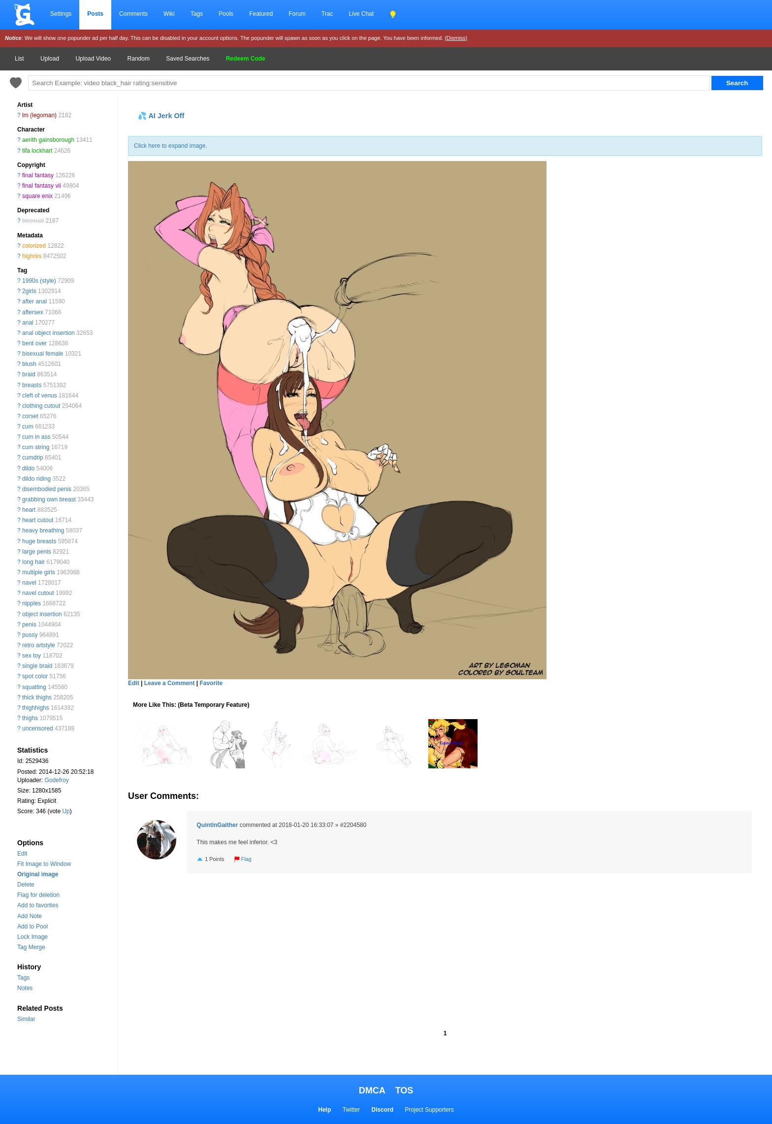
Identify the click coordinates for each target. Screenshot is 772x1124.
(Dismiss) (456, 38)
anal (27, 322)
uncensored (37, 728)
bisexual (33, 220)
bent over (34, 343)
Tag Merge (31, 947)
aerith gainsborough (48, 139)
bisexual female (42, 353)
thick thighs (37, 697)
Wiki (169, 13)
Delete (25, 884)
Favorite (211, 683)
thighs (30, 718)
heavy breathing (43, 530)
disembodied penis (46, 489)
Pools (226, 13)
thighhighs (35, 707)
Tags (197, 13)
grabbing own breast (49, 499)
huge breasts (39, 541)
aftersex (32, 312)
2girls (29, 291)
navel (29, 582)
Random (139, 58)
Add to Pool (32, 926)
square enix (37, 196)
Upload (49, 58)
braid (28, 374)
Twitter (351, 1109)
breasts (31, 385)
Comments (133, 13)
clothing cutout (41, 405)
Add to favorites (37, 905)
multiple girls (38, 572)
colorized (34, 245)
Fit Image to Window (44, 863)
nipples (31, 603)
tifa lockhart (37, 150)
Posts (95, 13)
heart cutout (37, 520)
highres (31, 256)
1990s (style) (39, 280)
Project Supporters (429, 1109)
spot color (35, 676)
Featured (261, 13)
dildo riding (36, 478)
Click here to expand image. (170, 145)
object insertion (42, 614)
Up (65, 811)
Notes (24, 988)
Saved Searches (187, 58)
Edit (22, 853)
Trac (327, 13)
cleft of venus (39, 395)
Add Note (29, 916)
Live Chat (361, 13)
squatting (34, 687)
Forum (297, 13)
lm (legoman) (39, 115)
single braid (37, 665)
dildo (28, 468)
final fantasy (38, 175)
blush (29, 364)
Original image (37, 874)
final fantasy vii (41, 185)
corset (30, 416)
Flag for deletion (38, 895)
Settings (60, 13)
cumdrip (32, 457)
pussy (29, 634)
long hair (33, 562)
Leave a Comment (169, 683)
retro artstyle (38, 645)
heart (28, 509)
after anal (34, 301)
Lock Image (32, 936)
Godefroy (56, 780)
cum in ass (36, 436)
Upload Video (93, 58)
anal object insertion (48, 333)
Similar (26, 1019)
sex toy (31, 655)
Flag (243, 859)
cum (27, 426)
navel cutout (38, 593)
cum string (35, 447)
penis (29, 624)
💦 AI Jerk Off (161, 116)
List (19, 58)
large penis (36, 551)
